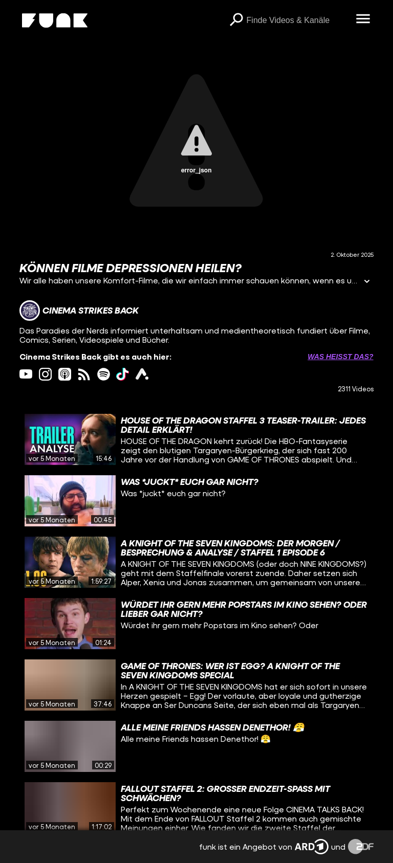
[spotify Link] (103, 374)
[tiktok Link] (122, 374)
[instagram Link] (45, 374)
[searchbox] (298, 20)
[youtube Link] (25, 374)
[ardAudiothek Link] (142, 374)
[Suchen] (236, 20)
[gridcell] (196, 439)
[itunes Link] (64, 374)
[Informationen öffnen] (367, 282)
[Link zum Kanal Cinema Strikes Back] (79, 310)
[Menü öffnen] (363, 19)
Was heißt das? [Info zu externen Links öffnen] (340, 356)
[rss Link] (84, 374)
